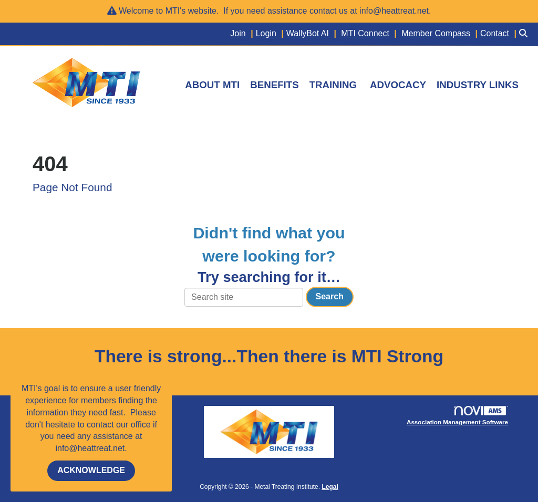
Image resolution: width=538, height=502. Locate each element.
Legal (330, 486)
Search (330, 296)
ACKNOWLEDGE (91, 470)
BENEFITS (274, 84)
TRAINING (333, 84)
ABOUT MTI (212, 84)
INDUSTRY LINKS (478, 84)
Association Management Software (459, 415)
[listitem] (242, 34)
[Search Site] (524, 34)
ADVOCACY (398, 84)
